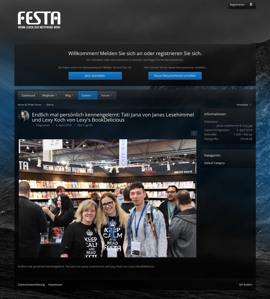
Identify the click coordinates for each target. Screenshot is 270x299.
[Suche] (250, 4)
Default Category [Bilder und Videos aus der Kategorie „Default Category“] (214, 163)
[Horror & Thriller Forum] (39, 20)
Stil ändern (245, 284)
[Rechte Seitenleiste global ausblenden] (244, 104)
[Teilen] (194, 133)
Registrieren (237, 4)
